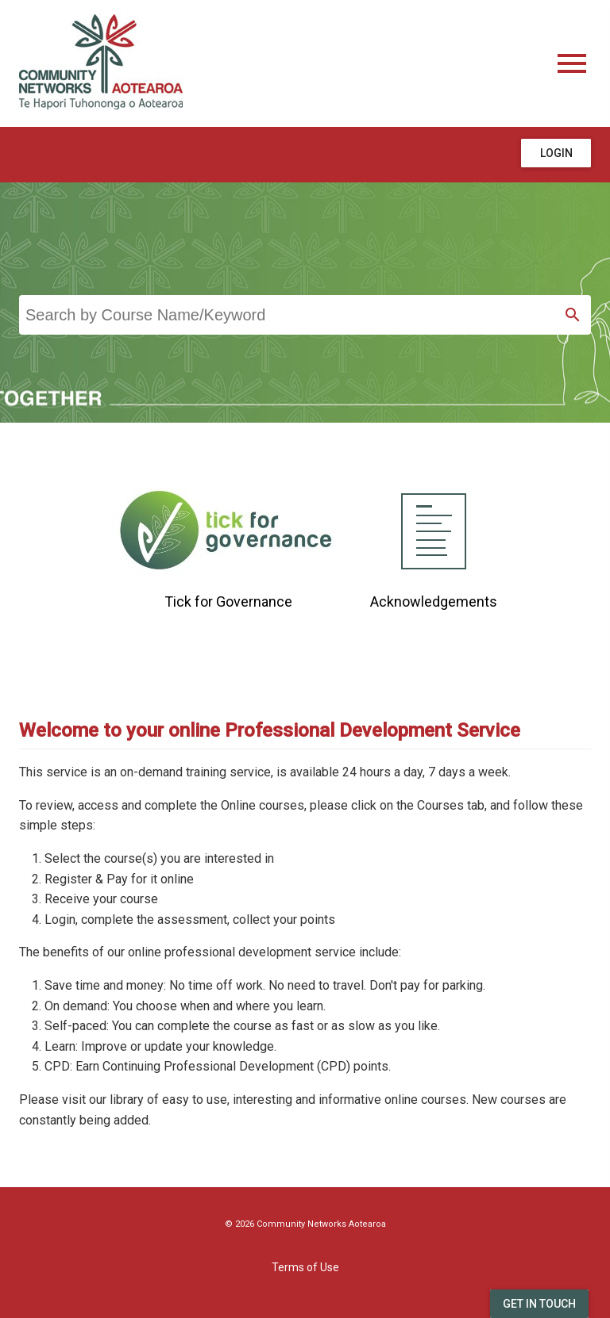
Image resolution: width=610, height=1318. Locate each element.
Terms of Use (305, 1267)
